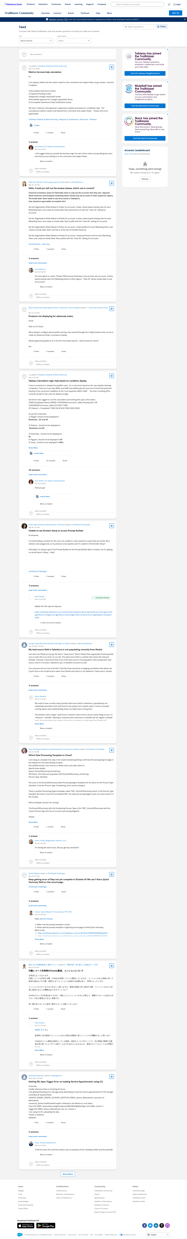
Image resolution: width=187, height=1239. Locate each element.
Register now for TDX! (58, 19)
